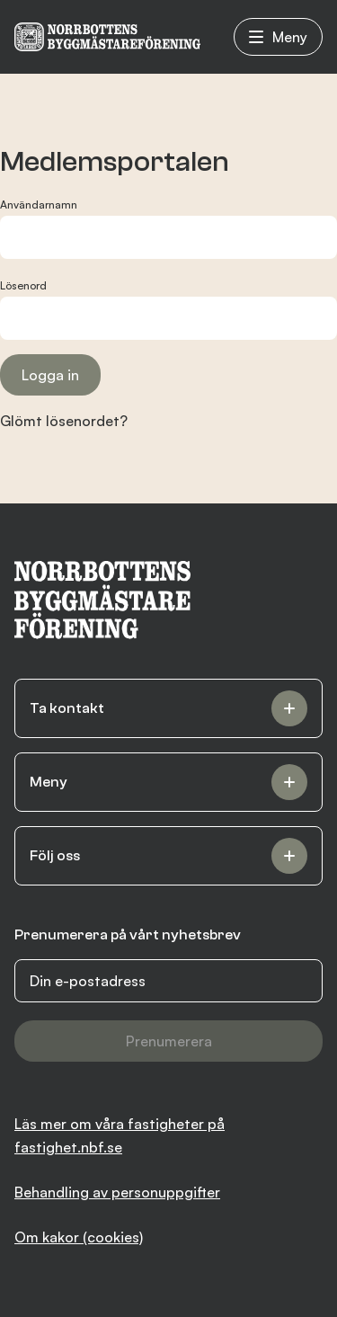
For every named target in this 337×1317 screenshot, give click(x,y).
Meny (278, 37)
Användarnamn (38, 204)
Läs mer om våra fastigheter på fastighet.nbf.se (119, 1135)
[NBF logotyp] (107, 36)
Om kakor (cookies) (78, 1237)
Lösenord (23, 285)
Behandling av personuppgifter (117, 1192)
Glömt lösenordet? (64, 421)
